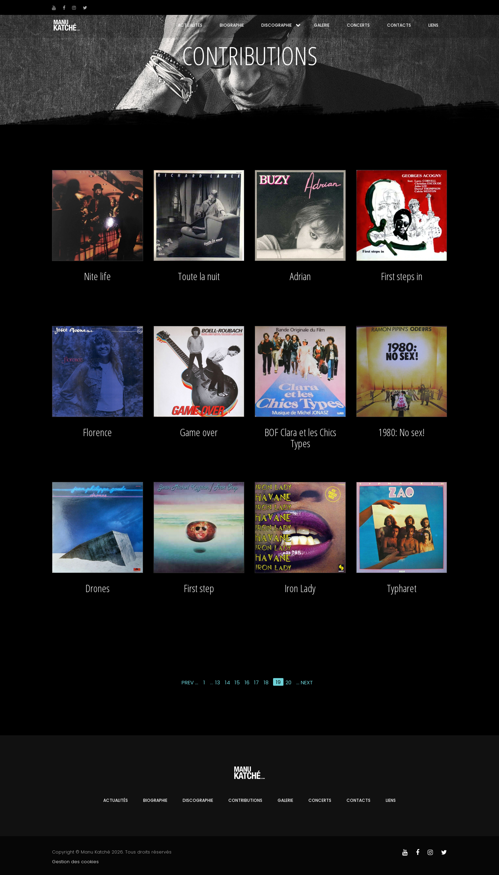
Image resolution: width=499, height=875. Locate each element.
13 (217, 682)
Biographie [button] (232, 25)
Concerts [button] (358, 25)
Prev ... (190, 682)
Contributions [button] (245, 800)
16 (247, 682)
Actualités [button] (190, 25)
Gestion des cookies (75, 861)
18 (266, 682)
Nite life (97, 276)
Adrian (300, 276)
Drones (97, 588)
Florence (97, 432)
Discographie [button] (276, 25)
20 (288, 682)
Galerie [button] (322, 25)
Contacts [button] (399, 25)
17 (256, 682)
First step (199, 588)
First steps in (401, 276)
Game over (199, 432)
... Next (304, 682)
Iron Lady (300, 588)
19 (278, 682)
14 (227, 682)
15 (237, 682)
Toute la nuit (199, 276)
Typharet (402, 588)
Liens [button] (433, 25)
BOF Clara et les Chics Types (300, 437)
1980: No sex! (401, 432)
